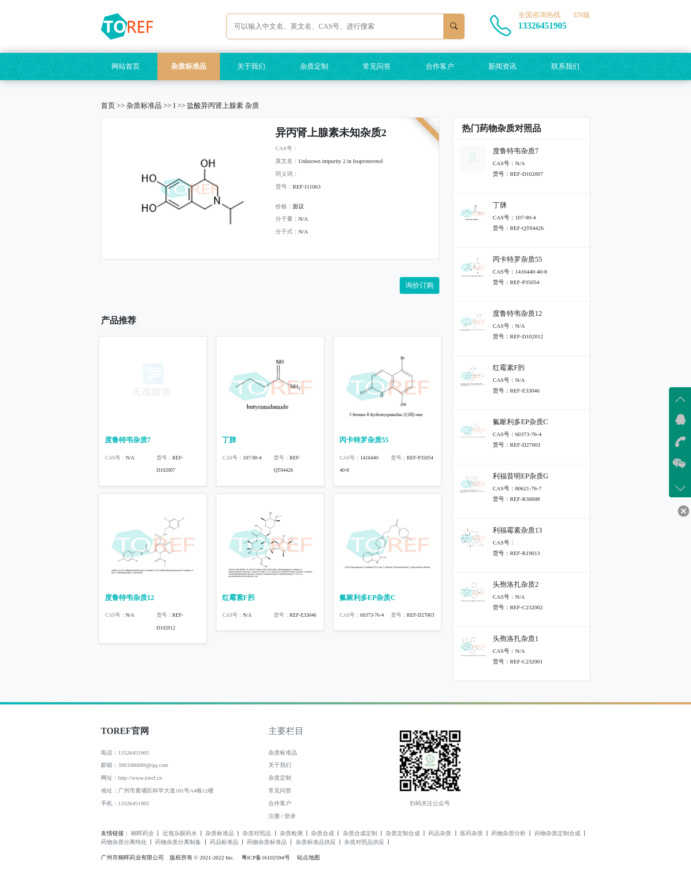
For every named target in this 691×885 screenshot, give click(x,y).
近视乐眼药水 (180, 833)
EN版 (582, 15)
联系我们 (565, 66)
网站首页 (125, 66)
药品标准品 (224, 842)
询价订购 (419, 285)
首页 (108, 105)
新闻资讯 (502, 66)
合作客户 (440, 66)
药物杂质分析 (508, 833)
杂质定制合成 (403, 833)
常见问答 (377, 66)
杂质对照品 (256, 833)
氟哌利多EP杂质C (367, 601)
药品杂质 (439, 833)
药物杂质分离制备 (178, 842)
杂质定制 (314, 66)
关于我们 (251, 66)
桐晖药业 (142, 833)
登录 (290, 816)
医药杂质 (471, 833)
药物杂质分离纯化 (124, 842)
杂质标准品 (188, 66)
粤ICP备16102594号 (263, 858)
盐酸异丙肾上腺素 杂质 (223, 105)
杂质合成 (322, 833)
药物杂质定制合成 (557, 833)
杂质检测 (291, 833)
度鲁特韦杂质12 (129, 601)
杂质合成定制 (360, 833)
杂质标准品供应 (316, 842)
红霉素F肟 (238, 601)
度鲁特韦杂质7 (128, 440)
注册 (274, 816)
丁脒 (229, 440)
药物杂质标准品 (267, 842)
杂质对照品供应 (364, 842)
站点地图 (308, 858)
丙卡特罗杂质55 (364, 440)
